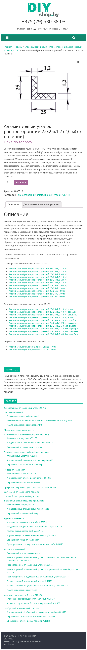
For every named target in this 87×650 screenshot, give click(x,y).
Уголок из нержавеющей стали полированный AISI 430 (33, 603)
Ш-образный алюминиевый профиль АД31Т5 (28, 620)
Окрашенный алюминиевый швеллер (24, 464)
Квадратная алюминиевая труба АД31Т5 (27, 522)
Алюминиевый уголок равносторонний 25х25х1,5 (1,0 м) (38, 277)
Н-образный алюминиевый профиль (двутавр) (26, 434)
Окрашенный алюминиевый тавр (23, 513)
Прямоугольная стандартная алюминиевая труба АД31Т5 (35, 544)
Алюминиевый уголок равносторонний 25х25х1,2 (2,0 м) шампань (43, 322)
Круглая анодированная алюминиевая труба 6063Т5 (32, 535)
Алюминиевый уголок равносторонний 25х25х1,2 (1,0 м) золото (42, 309)
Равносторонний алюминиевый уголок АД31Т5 (43, 194)
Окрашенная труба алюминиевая (23, 539)
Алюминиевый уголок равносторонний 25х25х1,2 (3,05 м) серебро (43, 328)
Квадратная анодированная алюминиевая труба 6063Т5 (34, 526)
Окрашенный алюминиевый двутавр (24, 447)
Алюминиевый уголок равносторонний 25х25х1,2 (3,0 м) (38, 271)
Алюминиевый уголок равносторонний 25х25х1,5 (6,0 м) (38, 285)
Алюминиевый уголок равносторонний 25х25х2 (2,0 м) (37, 290)
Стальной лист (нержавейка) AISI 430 (22, 496)
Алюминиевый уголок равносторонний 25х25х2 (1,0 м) (37, 288)
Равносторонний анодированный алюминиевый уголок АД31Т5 (38, 576)
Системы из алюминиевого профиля (21, 491)
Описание (13, 204)
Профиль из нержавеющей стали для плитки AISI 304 (30, 487)
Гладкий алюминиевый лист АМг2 (23, 416)
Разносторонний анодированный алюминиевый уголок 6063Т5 (37, 585)
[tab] (13, 204)
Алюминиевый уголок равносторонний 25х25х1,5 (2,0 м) (38, 279)
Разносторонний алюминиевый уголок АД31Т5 (29, 581)
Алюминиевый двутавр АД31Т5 (22, 438)
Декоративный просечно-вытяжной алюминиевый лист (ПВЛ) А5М (39, 420)
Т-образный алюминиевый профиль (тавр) (24, 500)
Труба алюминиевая (14, 518)
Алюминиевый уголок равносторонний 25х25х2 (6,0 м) (37, 296)
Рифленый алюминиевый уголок (22, 590)
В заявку (21, 182)
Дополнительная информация (41, 204)
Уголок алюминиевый (36, 46)
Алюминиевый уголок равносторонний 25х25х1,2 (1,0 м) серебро (43, 311)
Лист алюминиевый (13, 412)
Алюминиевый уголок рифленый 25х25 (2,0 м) (32, 349)
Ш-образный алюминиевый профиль (22, 608)
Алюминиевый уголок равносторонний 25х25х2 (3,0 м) (37, 293)
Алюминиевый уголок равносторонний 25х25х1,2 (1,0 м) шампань (43, 314)
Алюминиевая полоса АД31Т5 (21, 473)
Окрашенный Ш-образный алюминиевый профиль (31, 616)
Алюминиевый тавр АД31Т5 (20, 504)
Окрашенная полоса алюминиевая (23, 482)
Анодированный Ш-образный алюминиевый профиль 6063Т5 (36, 612)
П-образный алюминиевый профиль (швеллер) (26, 452)
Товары (18, 46)
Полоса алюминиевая (14, 469)
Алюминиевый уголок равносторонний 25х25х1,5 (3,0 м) (38, 282)
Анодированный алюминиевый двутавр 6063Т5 (30, 442)
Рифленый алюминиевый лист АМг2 (24, 424)
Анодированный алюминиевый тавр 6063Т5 (28, 508)
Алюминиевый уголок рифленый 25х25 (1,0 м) (32, 346)
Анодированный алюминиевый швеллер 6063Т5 (30, 460)
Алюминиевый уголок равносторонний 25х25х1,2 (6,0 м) (38, 274)
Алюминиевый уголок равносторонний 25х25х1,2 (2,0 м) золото (42, 317)
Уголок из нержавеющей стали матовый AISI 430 (31, 598)
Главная (8, 46)
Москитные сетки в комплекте (19, 430)
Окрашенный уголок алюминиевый (24, 553)
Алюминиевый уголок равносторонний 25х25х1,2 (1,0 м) (38, 268)
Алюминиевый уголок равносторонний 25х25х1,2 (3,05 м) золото (42, 325)
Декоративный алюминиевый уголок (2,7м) (25, 408)
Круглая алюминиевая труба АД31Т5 (25, 531)
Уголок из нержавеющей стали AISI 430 (23, 595)
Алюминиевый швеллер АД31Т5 (22, 455)
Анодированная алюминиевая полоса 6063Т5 (29, 478)
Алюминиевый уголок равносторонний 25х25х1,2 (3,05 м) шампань (43, 331)
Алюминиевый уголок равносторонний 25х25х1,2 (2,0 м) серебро (43, 320)
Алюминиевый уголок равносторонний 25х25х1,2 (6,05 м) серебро (43, 334)
